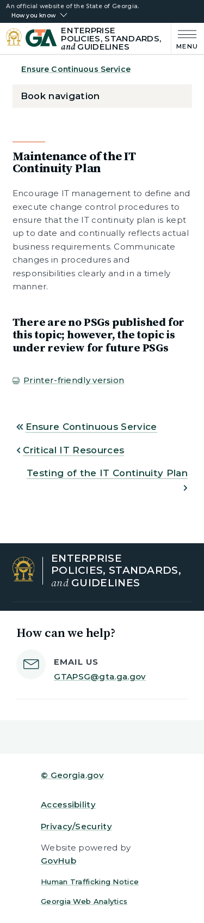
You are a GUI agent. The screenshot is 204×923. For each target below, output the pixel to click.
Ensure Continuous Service (76, 69)
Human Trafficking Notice (90, 881)
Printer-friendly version (73, 380)
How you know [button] (33, 16)
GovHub (58, 860)
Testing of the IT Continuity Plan (107, 472)
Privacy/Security (76, 826)
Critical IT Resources (73, 450)
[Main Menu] (184, 38)
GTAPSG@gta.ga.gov (100, 676)
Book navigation (60, 95)
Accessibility (68, 804)
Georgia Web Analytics (84, 901)
